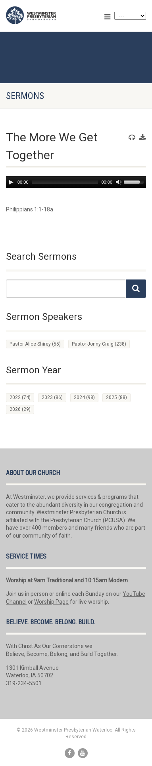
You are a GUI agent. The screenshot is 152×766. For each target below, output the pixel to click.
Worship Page (51, 602)
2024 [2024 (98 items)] (84, 397)
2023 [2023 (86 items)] (52, 397)
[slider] (65, 182)
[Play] (11, 182)
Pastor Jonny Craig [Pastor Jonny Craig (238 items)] (99, 344)
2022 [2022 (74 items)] (20, 397)
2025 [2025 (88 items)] (116, 397)
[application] (76, 182)
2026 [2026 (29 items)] (20, 409)
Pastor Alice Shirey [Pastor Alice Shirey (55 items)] (35, 344)
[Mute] (118, 182)
